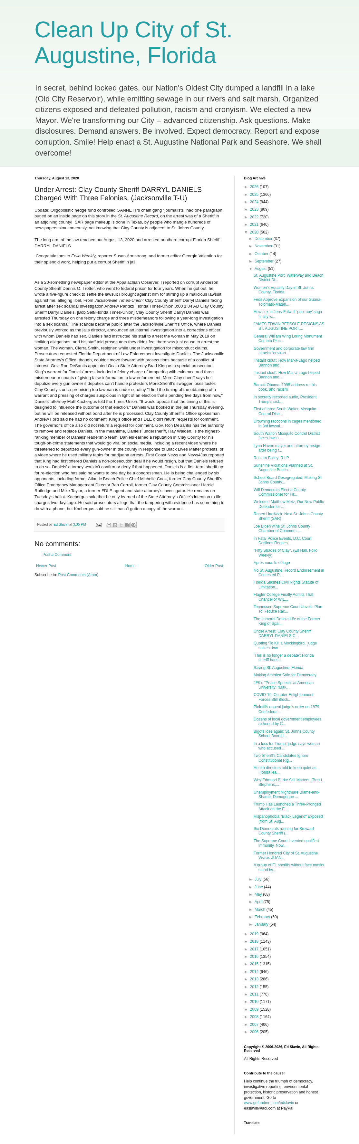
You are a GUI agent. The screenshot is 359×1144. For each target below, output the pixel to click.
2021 (255, 224)
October (262, 254)
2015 (255, 964)
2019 (255, 934)
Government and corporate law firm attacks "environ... (284, 350)
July (259, 879)
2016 (255, 956)
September (265, 261)
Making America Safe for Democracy (285, 675)
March (261, 909)
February (263, 917)
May (259, 894)
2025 (255, 194)
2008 (255, 1017)
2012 (255, 987)
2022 (255, 217)
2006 (255, 1032)
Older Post (214, 566)
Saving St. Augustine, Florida (278, 667)
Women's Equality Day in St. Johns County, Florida (284, 289)
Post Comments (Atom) (78, 575)
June (259, 887)
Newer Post (46, 566)
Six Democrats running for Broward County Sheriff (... (284, 830)
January (262, 924)
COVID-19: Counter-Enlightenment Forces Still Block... (283, 696)
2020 (255, 232)
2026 (255, 187)
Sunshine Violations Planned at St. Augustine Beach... (283, 467)
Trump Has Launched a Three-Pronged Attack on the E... (287, 806)
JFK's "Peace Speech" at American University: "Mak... (284, 685)
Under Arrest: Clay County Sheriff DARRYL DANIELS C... (282, 633)
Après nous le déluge (272, 562)
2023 (255, 209)
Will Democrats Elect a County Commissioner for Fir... (280, 492)
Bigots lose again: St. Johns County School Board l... (284, 733)
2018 (255, 941)
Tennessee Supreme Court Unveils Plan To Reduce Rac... (288, 609)
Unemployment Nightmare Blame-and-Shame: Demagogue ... (287, 794)
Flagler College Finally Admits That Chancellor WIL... (283, 596)
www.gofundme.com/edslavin (269, 1103)
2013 (255, 979)
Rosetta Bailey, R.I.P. (272, 458)
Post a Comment (57, 554)
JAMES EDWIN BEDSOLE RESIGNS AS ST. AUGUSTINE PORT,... (289, 326)
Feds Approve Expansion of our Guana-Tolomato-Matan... (288, 301)
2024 (255, 202)
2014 (255, 971)
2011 (255, 994)
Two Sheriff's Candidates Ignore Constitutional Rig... (281, 757)
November (264, 246)
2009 (255, 1009)
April (259, 902)
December (264, 238)
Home (130, 566)
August (261, 268)
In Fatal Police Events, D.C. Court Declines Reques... (282, 540)
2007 (255, 1024)
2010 (255, 1001)
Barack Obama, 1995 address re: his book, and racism (285, 387)
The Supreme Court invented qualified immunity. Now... (286, 843)
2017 (255, 949)
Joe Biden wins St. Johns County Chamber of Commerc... (282, 528)
